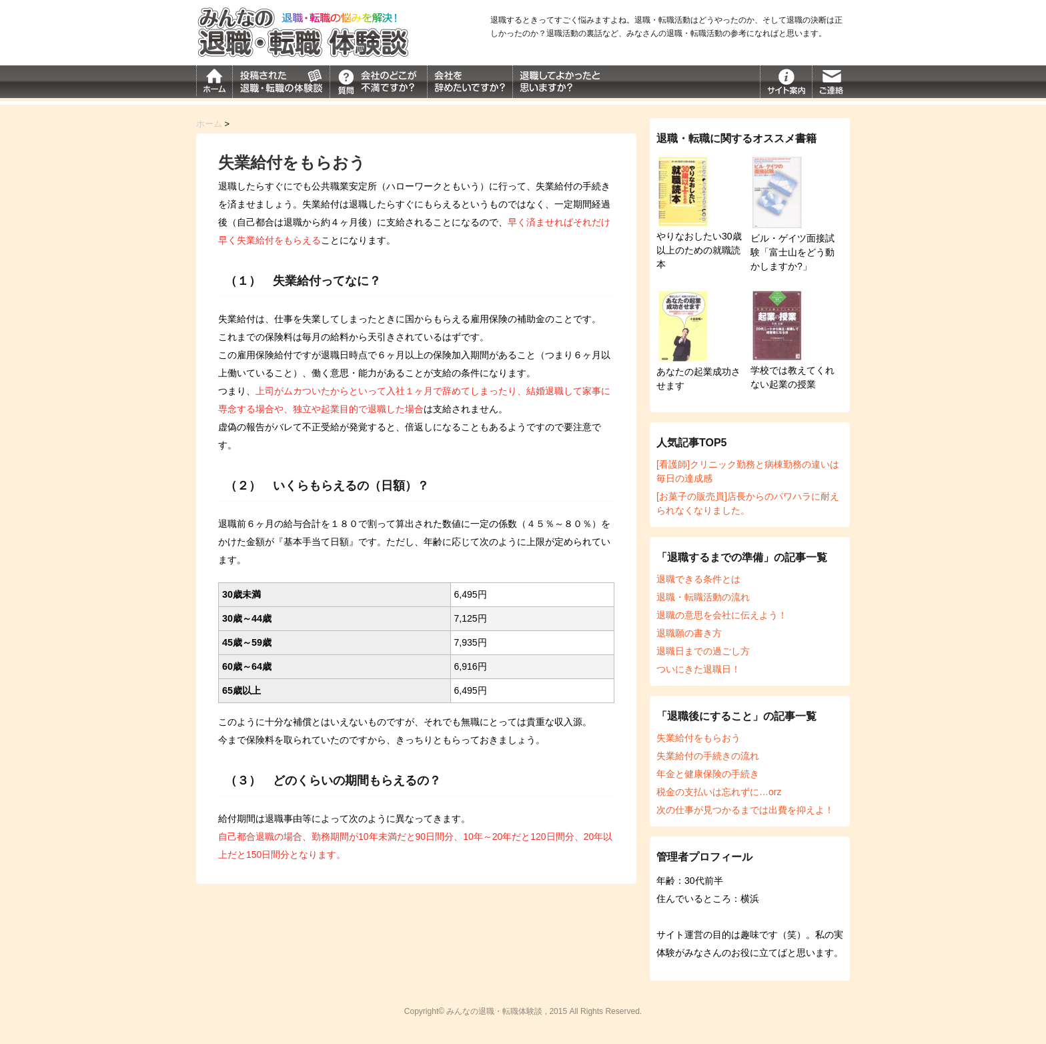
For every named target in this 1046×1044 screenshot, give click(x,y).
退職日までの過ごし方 (703, 651)
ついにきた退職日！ (698, 669)
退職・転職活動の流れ (703, 597)
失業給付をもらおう (698, 737)
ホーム (209, 124)
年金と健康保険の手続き (707, 773)
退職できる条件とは (698, 579)
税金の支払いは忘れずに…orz (718, 792)
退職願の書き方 (689, 633)
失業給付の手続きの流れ (707, 755)
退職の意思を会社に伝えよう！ (721, 615)
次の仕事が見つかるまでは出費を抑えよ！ (745, 810)
